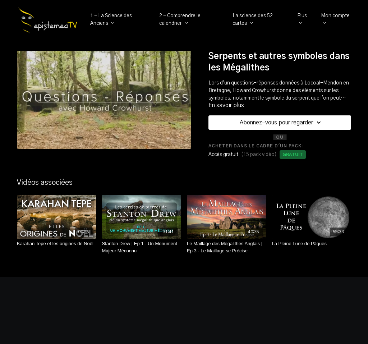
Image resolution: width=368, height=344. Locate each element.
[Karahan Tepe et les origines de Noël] (56, 243)
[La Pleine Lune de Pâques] (311, 243)
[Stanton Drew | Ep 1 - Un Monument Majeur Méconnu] (141, 247)
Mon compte (335, 18)
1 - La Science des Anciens (111, 19)
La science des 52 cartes (253, 19)
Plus (302, 18)
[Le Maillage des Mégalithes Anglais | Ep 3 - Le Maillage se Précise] (226, 247)
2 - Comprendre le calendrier (180, 19)
